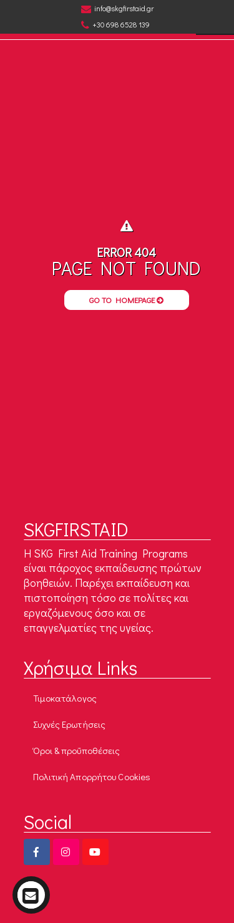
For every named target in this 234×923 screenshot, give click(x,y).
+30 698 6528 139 (115, 25)
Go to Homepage (126, 299)
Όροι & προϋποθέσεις (76, 750)
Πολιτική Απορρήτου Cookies (92, 776)
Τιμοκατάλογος (65, 698)
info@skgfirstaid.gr (117, 9)
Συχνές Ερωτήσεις (69, 724)
